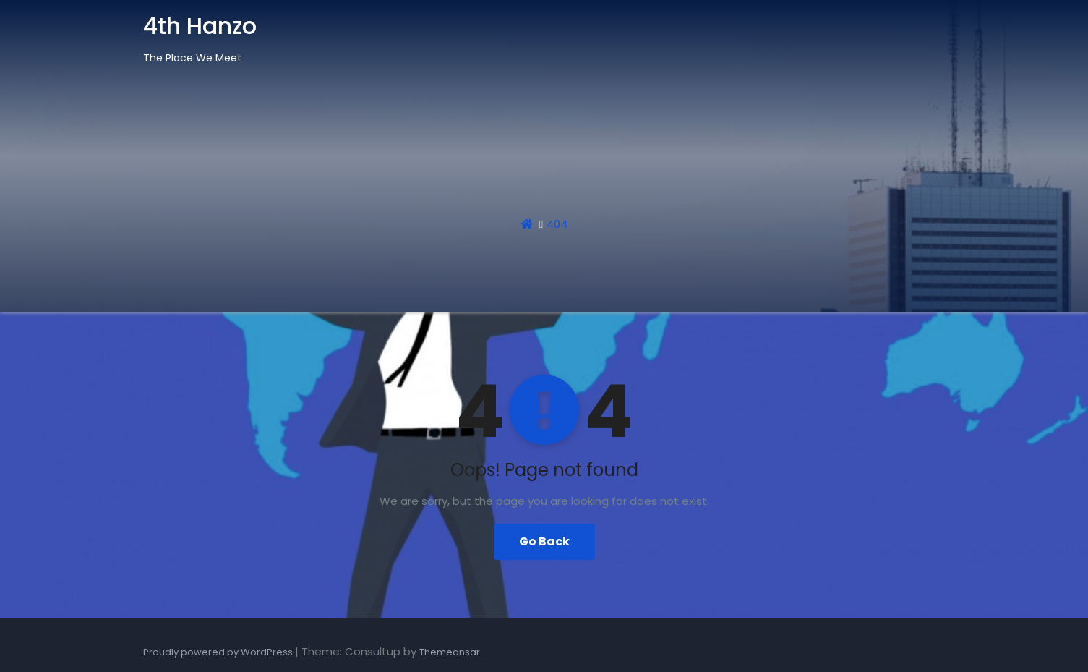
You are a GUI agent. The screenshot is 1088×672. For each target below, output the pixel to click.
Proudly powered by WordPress (219, 652)
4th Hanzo (200, 25)
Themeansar (449, 652)
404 (557, 223)
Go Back (544, 541)
